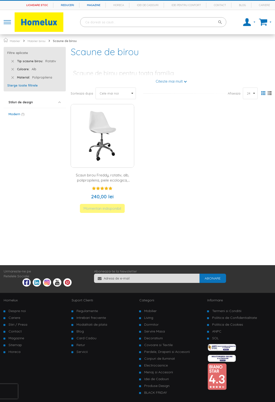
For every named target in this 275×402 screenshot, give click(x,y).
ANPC (216, 331)
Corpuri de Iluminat (159, 358)
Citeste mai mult (169, 81)
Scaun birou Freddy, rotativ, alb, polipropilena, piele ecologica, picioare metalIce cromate (102, 180)
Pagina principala (6, 40)
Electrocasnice (156, 365)
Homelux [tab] (11, 300)
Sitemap (15, 345)
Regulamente (87, 311)
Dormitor (151, 324)
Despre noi (17, 311)
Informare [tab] (215, 300)
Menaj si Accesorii (158, 372)
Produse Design (157, 386)
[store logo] (39, 22)
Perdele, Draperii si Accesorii (167, 352)
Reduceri (67, 5)
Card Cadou (86, 338)
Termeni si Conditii (226, 311)
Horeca (118, 5)
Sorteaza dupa (82, 93)
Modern (17, 114)
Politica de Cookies (227, 324)
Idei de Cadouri (156, 379)
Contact (220, 5)
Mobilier (15, 41)
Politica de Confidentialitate (234, 317)
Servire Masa (154, 331)
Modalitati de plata (91, 324)
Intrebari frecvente (91, 317)
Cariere (264, 5)
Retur (80, 345)
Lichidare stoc (37, 5)
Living (148, 317)
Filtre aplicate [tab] (17, 53)
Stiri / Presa (18, 324)
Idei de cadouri (148, 5)
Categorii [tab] (146, 300)
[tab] (35, 102)
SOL (215, 338)
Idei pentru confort (186, 5)
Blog (242, 5)
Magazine (93, 5)
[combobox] (153, 22)
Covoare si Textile (158, 345)
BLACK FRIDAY (155, 392)
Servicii (82, 352)
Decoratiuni (153, 338)
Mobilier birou (37, 41)
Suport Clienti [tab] (82, 300)
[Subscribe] (212, 278)
